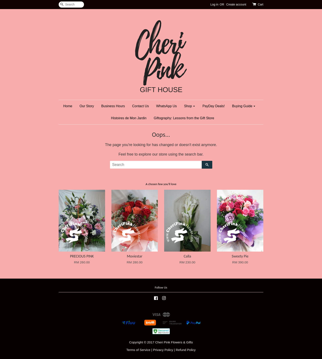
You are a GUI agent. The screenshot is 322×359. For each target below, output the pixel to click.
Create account (236, 4)
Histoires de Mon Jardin (128, 118)
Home (67, 106)
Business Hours (113, 106)
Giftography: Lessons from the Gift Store (184, 118)
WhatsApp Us (166, 106)
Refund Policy (186, 350)
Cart (260, 4)
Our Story (87, 106)
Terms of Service (138, 350)
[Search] (71, 4)
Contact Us (140, 106)
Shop (189, 106)
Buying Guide (244, 106)
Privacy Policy (163, 350)
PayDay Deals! (213, 106)
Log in (214, 4)
